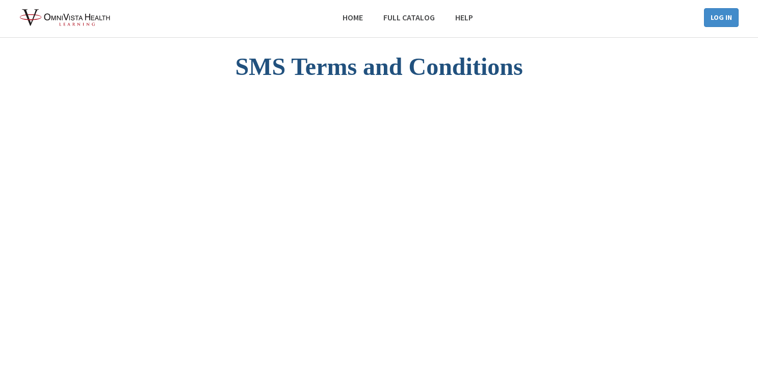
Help (464, 17)
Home (353, 17)
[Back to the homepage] (65, 17)
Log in (721, 17)
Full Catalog (409, 17)
